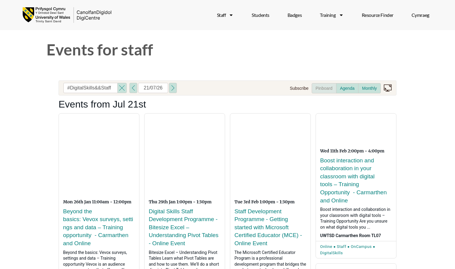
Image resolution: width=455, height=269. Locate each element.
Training (331, 15)
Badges (295, 15)
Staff (225, 15)
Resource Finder (377, 15)
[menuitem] (420, 15)
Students (260, 15)
